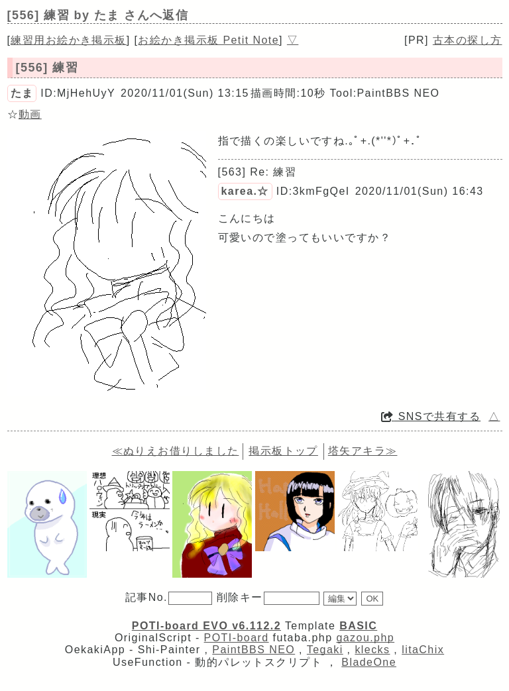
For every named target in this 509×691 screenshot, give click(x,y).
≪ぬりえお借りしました (175, 450)
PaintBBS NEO (253, 649)
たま (22, 93)
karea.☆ (245, 191)
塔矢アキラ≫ (363, 450)
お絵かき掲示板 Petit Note (208, 40)
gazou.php (365, 637)
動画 (30, 114)
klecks (372, 649)
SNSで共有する (431, 416)
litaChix (423, 649)
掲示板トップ (283, 450)
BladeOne (368, 662)
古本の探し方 (467, 40)
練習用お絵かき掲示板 (68, 40)
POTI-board (236, 637)
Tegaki (325, 649)
